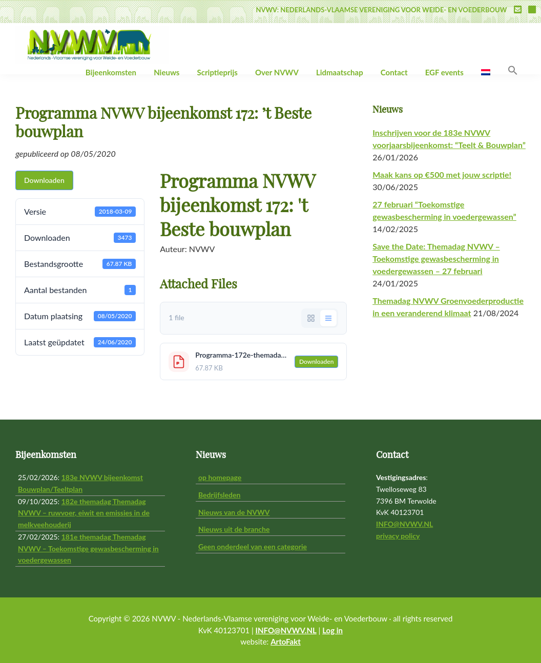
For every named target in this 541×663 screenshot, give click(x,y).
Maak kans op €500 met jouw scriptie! (441, 174)
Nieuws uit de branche (233, 529)
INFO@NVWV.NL (404, 524)
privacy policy (398, 535)
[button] (513, 70)
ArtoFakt (285, 641)
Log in (332, 630)
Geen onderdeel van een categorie (252, 546)
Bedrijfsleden (219, 494)
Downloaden (44, 180)
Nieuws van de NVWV (233, 512)
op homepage (219, 477)
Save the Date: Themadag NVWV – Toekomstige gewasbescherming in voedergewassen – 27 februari (436, 258)
